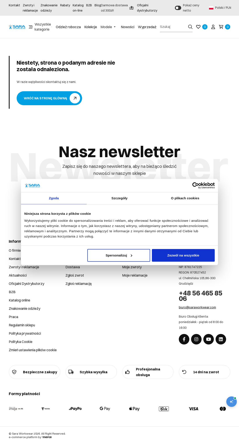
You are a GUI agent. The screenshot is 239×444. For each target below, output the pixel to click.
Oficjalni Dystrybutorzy (26, 283)
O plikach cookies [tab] (185, 198)
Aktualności (18, 275)
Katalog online (19, 300)
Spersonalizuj (119, 255)
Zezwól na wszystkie (183, 255)
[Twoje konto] (213, 27)
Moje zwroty (132, 267)
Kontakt (14, 5)
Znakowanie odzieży (49, 7)
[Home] (17, 27)
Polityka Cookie (20, 341)
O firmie (15, 250)
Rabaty (65, 5)
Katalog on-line (78, 7)
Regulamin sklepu (22, 325)
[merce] (47, 437)
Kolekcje (90, 27)
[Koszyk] (224, 26)
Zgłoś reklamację (78, 283)
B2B (89, 5)
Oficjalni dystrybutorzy (143, 7)
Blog (98, 5)
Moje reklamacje (135, 275)
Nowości (127, 27)
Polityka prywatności (25, 333)
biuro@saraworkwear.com (197, 307)
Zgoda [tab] (54, 198)
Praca (13, 317)
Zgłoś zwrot (74, 275)
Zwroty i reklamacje (30, 7)
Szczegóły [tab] (119, 198)
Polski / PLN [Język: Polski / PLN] (219, 8)
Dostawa (72, 267)
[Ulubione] (201, 26)
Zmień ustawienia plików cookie (33, 350)
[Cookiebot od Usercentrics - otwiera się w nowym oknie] (195, 185)
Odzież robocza (68, 27)
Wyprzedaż (147, 27)
